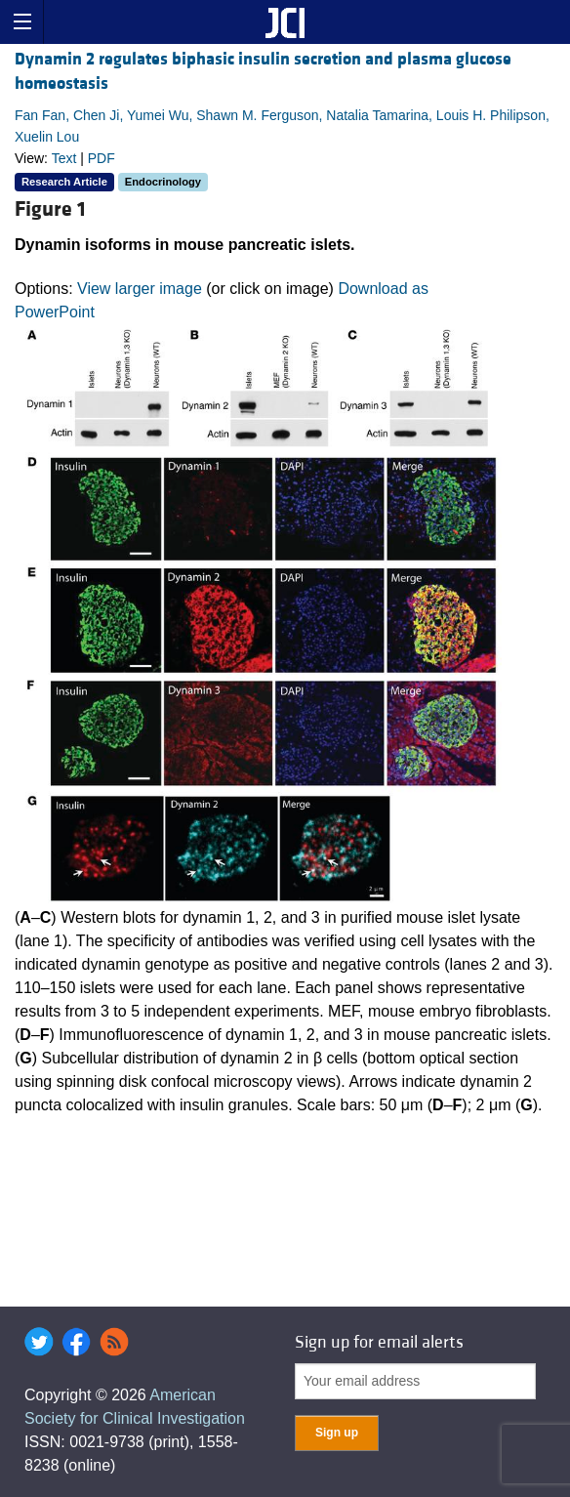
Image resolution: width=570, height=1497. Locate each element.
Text (64, 158)
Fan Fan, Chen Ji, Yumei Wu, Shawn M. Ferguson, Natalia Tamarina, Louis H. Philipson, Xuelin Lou (282, 126)
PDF (101, 158)
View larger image (139, 288)
